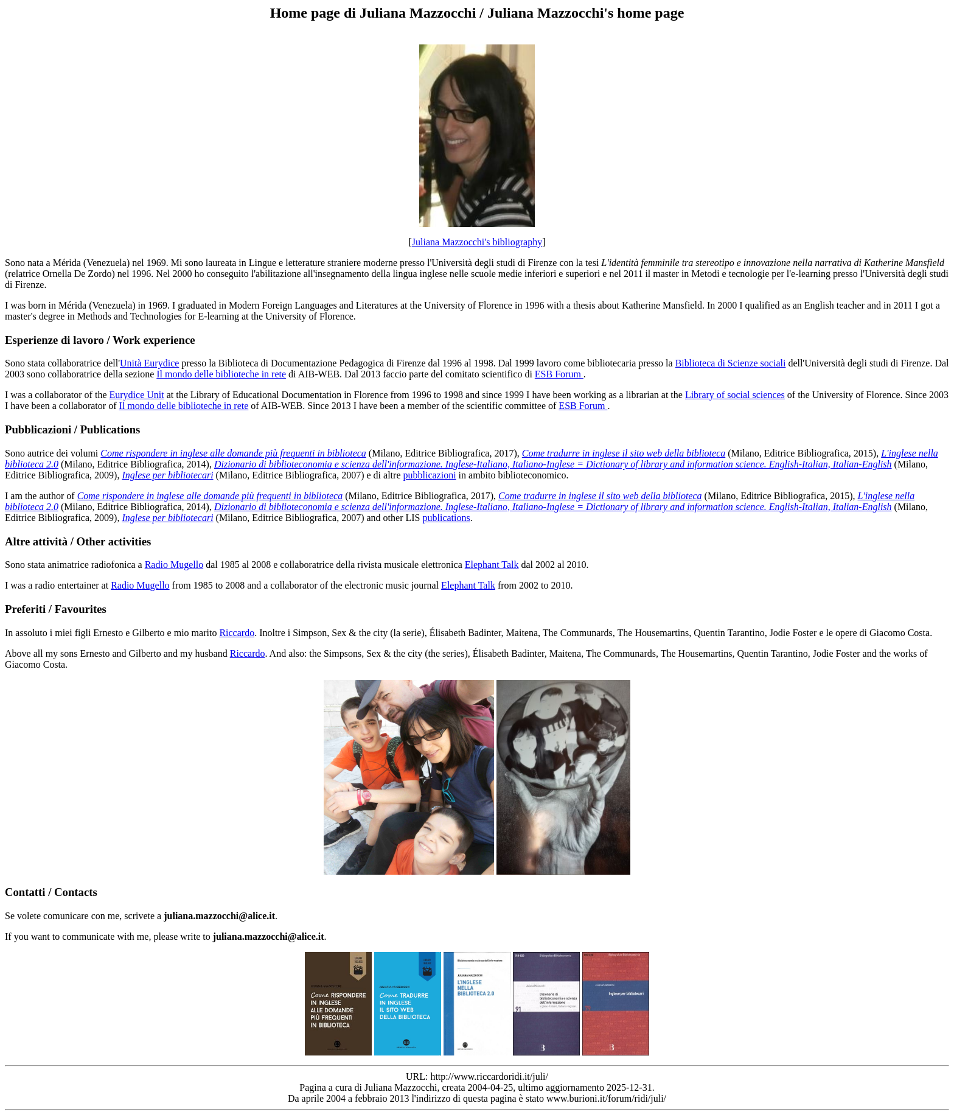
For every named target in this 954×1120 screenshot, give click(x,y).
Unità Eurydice (149, 363)
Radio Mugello (174, 564)
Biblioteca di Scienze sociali (730, 363)
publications (446, 518)
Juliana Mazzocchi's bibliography (477, 242)
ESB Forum (559, 374)
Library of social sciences (735, 395)
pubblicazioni (429, 475)
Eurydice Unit (136, 395)
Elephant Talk (492, 564)
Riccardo (236, 633)
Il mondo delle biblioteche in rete (221, 374)
